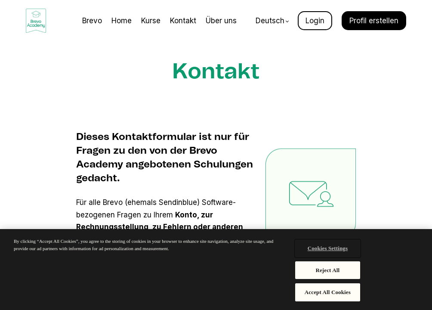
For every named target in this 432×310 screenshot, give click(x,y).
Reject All (327, 270)
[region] (216, 269)
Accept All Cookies (328, 292)
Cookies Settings (328, 248)
